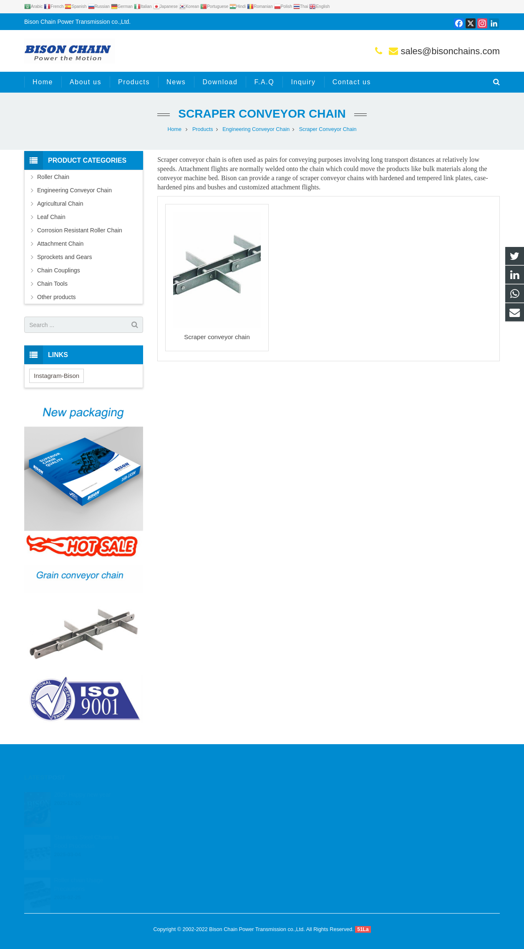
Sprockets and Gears (64, 257)
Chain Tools (52, 283)
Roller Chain (53, 177)
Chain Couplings (58, 270)
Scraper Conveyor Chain (261, 113)
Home (174, 129)
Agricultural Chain (60, 203)
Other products (56, 297)
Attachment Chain (60, 243)
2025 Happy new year (82, 783)
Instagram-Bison (56, 375)
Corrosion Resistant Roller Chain (79, 230)
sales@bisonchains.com (450, 51)
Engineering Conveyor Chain (256, 129)
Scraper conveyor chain (217, 336)
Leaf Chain (51, 217)
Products (202, 129)
